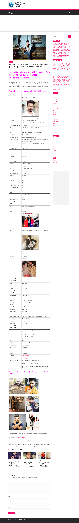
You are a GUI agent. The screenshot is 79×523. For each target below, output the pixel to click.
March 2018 (55, 132)
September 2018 (56, 121)
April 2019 (54, 112)
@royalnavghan (25, 355)
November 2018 (56, 117)
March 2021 (55, 99)
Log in (54, 160)
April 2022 (54, 97)
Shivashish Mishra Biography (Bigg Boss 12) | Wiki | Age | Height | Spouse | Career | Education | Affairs (61, 81)
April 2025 (54, 95)
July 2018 (54, 125)
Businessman (33, 10)
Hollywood (13, 10)
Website (9, 507)
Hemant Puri (17, 69)
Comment (10, 481)
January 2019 (55, 116)
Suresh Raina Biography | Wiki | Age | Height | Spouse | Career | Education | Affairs (29, 463)
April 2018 (54, 130)
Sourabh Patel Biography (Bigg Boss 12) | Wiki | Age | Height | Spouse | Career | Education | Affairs (61, 76)
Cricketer (54, 10)
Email (9, 501)
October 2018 (55, 119)
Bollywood (20, 10)
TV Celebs (60, 10)
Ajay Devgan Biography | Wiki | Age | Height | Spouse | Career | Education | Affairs (18, 445)
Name (9, 496)
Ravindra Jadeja (25, 358)
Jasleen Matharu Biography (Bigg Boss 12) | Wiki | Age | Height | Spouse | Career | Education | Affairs (62, 71)
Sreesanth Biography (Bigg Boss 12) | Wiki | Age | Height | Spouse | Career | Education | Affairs (61, 65)
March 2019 (55, 114)
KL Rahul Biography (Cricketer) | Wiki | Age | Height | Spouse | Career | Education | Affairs (14, 463)
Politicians (40, 10)
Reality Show (47, 10)
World (12, 13)
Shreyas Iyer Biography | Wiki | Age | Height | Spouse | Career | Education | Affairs (40, 445)
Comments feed (56, 164)
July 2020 (54, 105)
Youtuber (27, 10)
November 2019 (56, 108)
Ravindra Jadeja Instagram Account (31, 375)
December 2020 (55, 103)
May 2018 (54, 129)
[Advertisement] (39, 23)
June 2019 (54, 110)
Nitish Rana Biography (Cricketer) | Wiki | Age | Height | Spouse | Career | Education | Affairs (44, 463)
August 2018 (55, 123)
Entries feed (55, 162)
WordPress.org (55, 165)
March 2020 (55, 106)
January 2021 (55, 101)
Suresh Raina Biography (20, 437)
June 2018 (54, 127)
